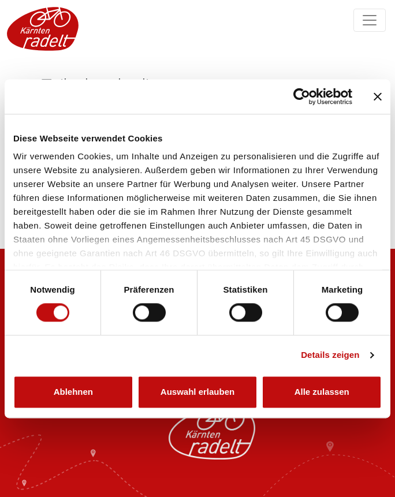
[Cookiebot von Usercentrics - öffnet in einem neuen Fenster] (301, 96)
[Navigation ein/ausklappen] (369, 20)
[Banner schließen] (378, 96)
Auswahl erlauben (197, 392)
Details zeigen (330, 355)
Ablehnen (73, 392)
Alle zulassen (322, 392)
